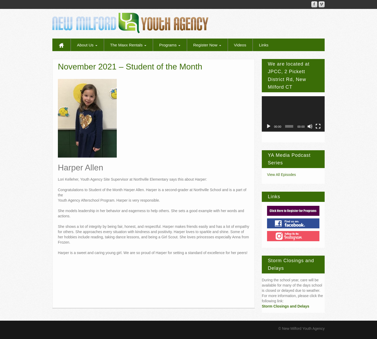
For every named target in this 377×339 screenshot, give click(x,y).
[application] (293, 114)
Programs (169, 45)
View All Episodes (281, 175)
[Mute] (310, 126)
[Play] (268, 126)
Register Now (207, 45)
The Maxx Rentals (128, 45)
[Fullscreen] (318, 126)
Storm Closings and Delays (285, 306)
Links (263, 45)
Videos (240, 45)
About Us (87, 45)
